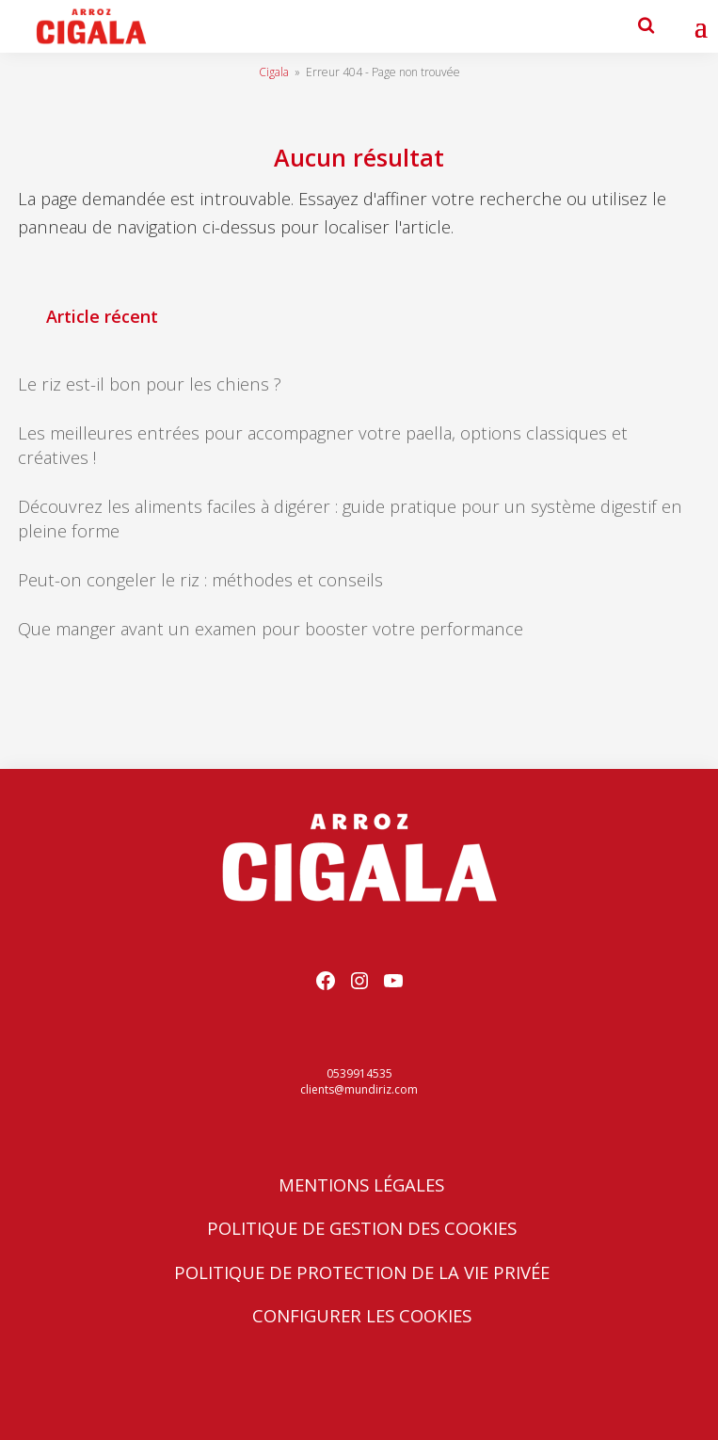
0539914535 (359, 1073)
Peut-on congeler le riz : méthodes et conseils (200, 579)
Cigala (274, 72)
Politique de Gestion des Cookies (362, 1228)
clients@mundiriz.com (359, 1089)
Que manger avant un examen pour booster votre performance (270, 628)
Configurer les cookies (361, 1315)
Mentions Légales (361, 1184)
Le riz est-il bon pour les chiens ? (149, 383)
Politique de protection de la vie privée (362, 1272)
